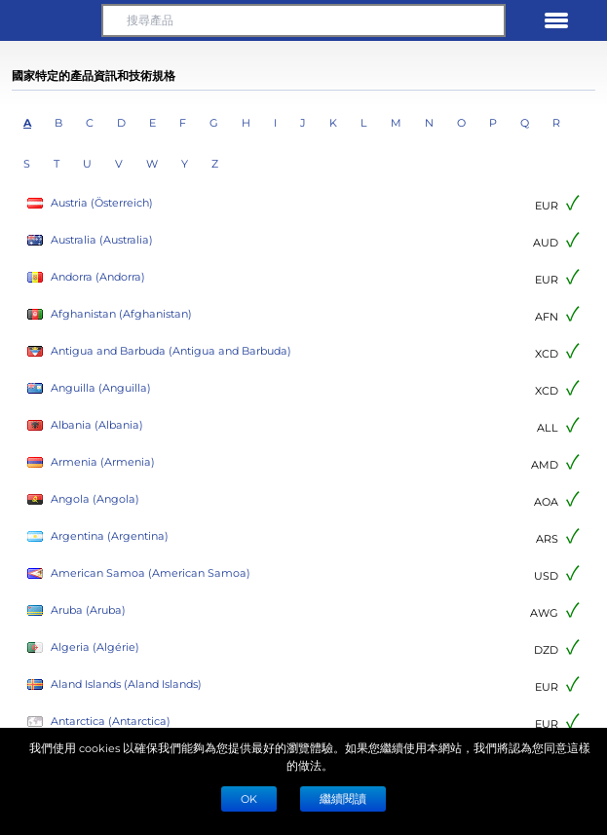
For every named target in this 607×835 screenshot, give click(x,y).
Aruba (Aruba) (76, 610)
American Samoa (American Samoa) (138, 573)
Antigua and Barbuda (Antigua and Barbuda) (159, 351)
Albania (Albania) (85, 425)
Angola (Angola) (83, 499)
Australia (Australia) (90, 240)
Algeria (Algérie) (83, 647)
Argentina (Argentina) (98, 536)
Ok (249, 798)
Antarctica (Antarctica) (99, 721)
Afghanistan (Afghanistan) (109, 314)
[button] (50, 20)
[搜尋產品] (303, 20)
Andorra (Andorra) (86, 277)
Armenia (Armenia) (91, 462)
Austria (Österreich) (90, 203)
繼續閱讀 (343, 798)
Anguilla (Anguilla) (89, 388)
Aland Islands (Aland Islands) (114, 684)
